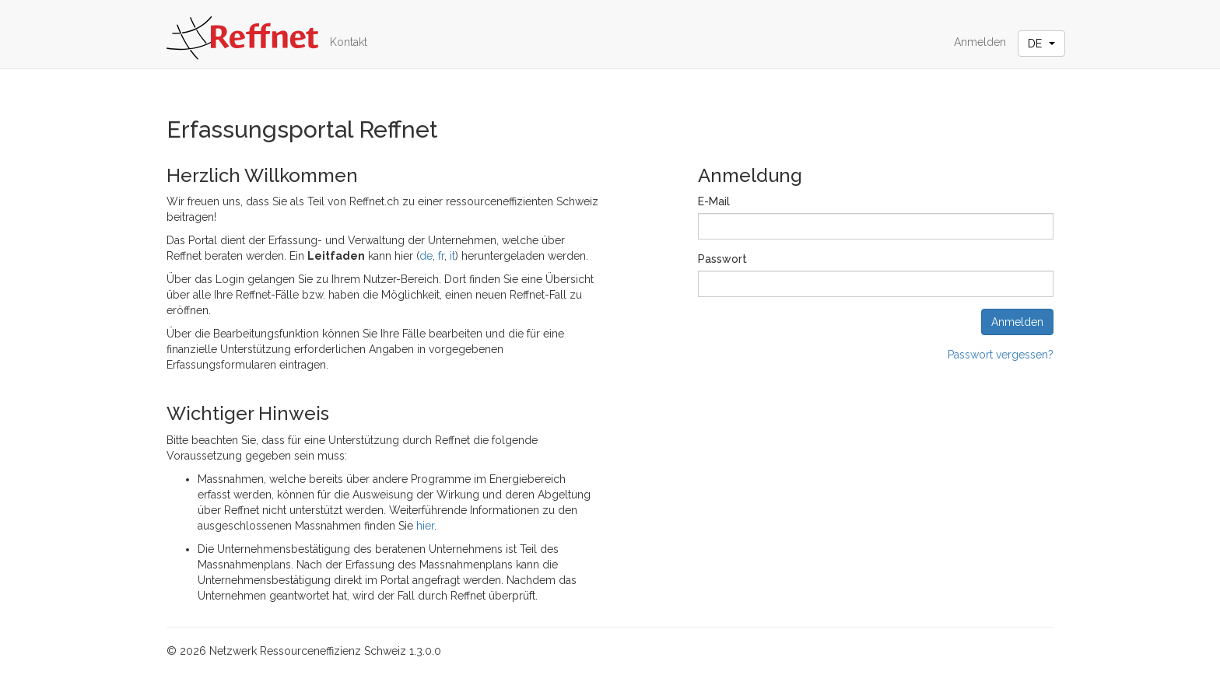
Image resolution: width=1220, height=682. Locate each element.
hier (425, 525)
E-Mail (714, 201)
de (426, 256)
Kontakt (348, 42)
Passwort (722, 259)
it (452, 256)
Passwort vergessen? (1000, 354)
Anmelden (980, 42)
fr (441, 256)
